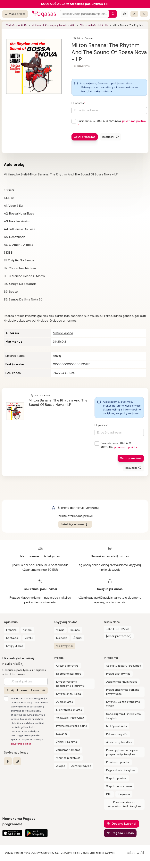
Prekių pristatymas (118, 673)
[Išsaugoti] (110, 136)
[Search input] (84, 14)
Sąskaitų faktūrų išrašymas (123, 665)
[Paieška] (112, 14)
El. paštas (77, 103)
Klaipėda (61, 638)
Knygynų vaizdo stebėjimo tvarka (123, 704)
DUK (109, 794)
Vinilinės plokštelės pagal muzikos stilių (53, 25)
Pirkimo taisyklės (117, 734)
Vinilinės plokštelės (16, 25)
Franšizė (11, 630)
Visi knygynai (64, 646)
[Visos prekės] (15, 14)
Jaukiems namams (68, 750)
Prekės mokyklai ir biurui (71, 726)
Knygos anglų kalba (68, 694)
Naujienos (124, 794)
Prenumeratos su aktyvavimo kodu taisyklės (124, 804)
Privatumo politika (117, 762)
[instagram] (17, 761)
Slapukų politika (116, 778)
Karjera (27, 630)
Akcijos (60, 766)
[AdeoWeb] (136, 853)
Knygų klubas (14, 646)
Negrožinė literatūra (68, 673)
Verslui (29, 638)
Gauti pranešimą (84, 137)
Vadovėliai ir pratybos (70, 718)
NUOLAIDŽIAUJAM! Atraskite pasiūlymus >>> (75, 4)
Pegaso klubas (123, 833)
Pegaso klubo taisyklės (120, 770)
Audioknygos (64, 702)
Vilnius (60, 630)
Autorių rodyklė (81, 766)
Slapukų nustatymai (119, 786)
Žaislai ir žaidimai (67, 742)
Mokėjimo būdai (116, 726)
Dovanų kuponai (124, 824)
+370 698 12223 (117, 629)
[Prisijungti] (134, 14)
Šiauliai (77, 638)
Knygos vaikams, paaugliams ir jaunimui (70, 684)
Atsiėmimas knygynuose (121, 681)
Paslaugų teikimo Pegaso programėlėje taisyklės (122, 752)
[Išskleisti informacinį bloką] (124, 14)
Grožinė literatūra (67, 665)
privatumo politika (134, 121)
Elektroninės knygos (69, 710)
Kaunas (75, 630)
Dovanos (62, 734)
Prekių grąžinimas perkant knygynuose (122, 692)
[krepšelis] (144, 14)
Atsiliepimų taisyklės (119, 742)
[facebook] (8, 761)
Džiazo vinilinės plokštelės (94, 25)
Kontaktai (12, 638)
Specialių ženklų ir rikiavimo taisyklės (123, 716)
